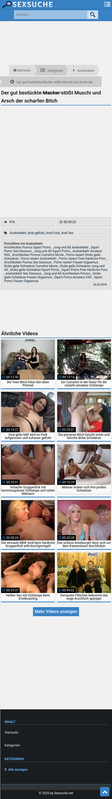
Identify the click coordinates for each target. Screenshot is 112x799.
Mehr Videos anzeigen (56, 611)
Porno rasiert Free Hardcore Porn (82, 258)
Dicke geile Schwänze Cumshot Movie (31, 266)
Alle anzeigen (18, 770)
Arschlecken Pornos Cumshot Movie (38, 255)
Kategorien (12, 745)
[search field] (51, 14)
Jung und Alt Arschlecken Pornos (68, 273)
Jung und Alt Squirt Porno (52, 251)
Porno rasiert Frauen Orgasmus (76, 262)
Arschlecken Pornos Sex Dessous (28, 262)
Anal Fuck (53, 233)
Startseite (11, 732)
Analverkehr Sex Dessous (24, 273)
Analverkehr (18, 233)
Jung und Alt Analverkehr (71, 247)
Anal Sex (67, 233)
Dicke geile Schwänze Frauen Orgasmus (52, 275)
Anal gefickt (36, 233)
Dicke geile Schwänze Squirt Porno (35, 270)
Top (104, 792)
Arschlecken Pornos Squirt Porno (28, 247)
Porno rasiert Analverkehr (39, 258)
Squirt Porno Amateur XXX (73, 277)
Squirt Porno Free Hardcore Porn (84, 270)
